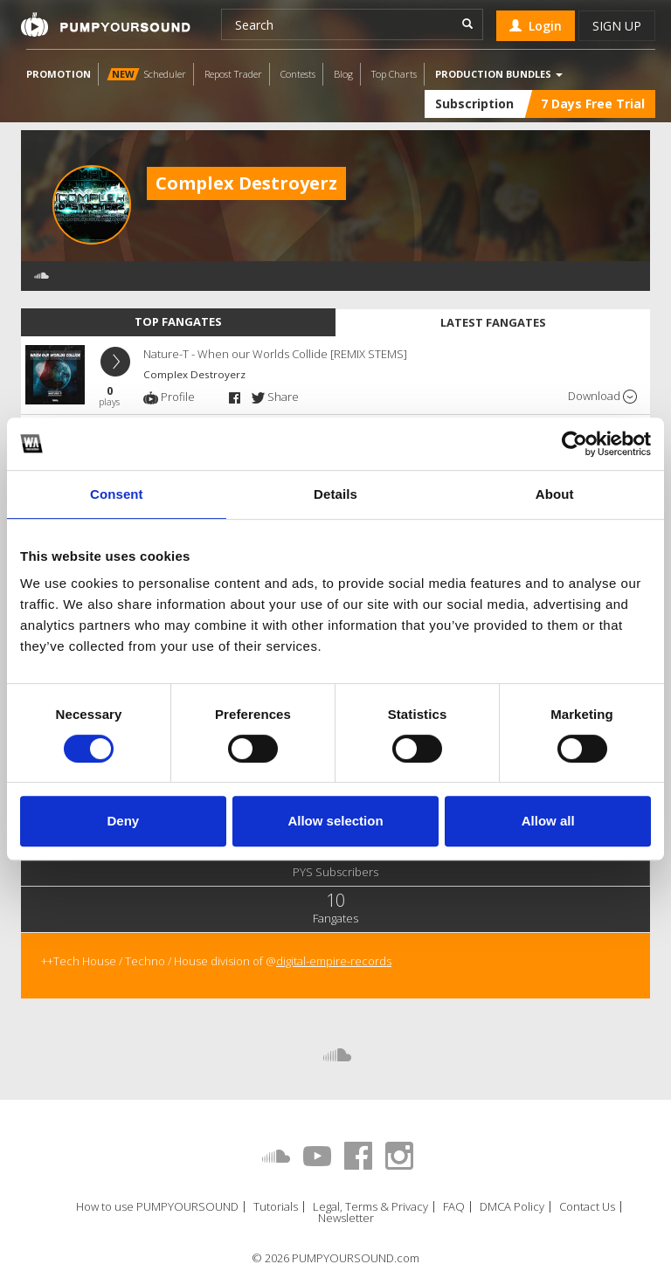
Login (535, 25)
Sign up (616, 25)
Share (275, 396)
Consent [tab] (116, 494)
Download (602, 396)
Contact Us (587, 1206)
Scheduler (146, 73)
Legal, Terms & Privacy (370, 1206)
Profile (169, 396)
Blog (343, 73)
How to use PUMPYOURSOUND (157, 1206)
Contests (297, 73)
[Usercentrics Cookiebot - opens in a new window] (574, 444)
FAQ (454, 1206)
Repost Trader (233, 73)
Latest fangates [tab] (493, 322)
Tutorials (275, 1206)
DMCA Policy (512, 1206)
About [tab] (555, 494)
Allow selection (335, 820)
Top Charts (394, 73)
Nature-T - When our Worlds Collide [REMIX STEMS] (275, 354)
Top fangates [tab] (178, 321)
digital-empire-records (333, 961)
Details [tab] (335, 494)
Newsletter (346, 1218)
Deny (123, 820)
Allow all (548, 820)
